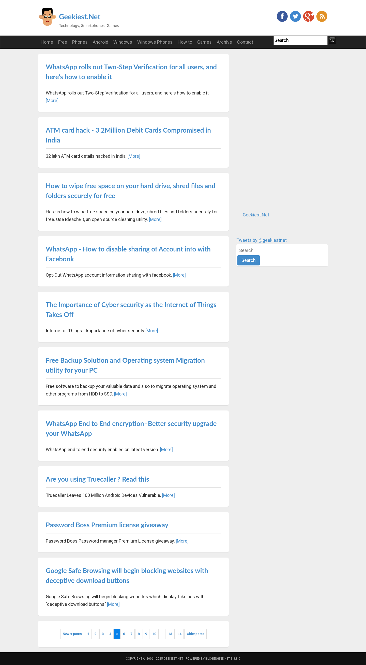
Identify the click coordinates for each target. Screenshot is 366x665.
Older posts (195, 634)
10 (154, 634)
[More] (52, 100)
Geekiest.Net (79, 16)
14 (179, 634)
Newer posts (72, 634)
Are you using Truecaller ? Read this (97, 479)
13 (170, 634)
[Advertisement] (274, 130)
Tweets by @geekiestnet (261, 240)
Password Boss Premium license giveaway (107, 525)
